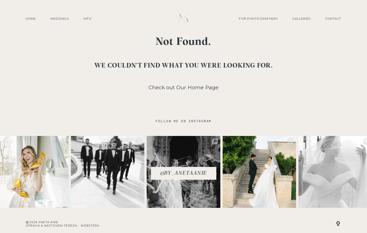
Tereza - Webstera (81, 225)
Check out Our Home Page (183, 87)
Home (31, 18)
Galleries (301, 18)
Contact (333, 18)
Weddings (59, 18)
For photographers (258, 18)
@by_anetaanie (183, 173)
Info (87, 18)
